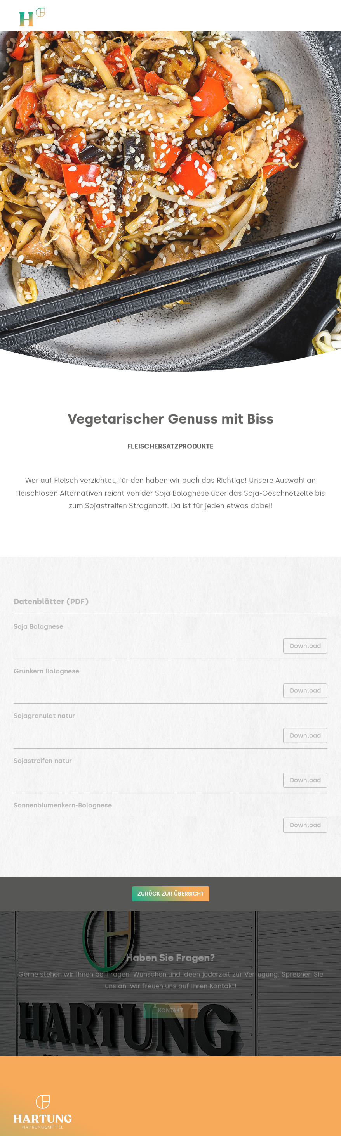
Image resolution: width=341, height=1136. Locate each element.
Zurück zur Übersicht (170, 893)
